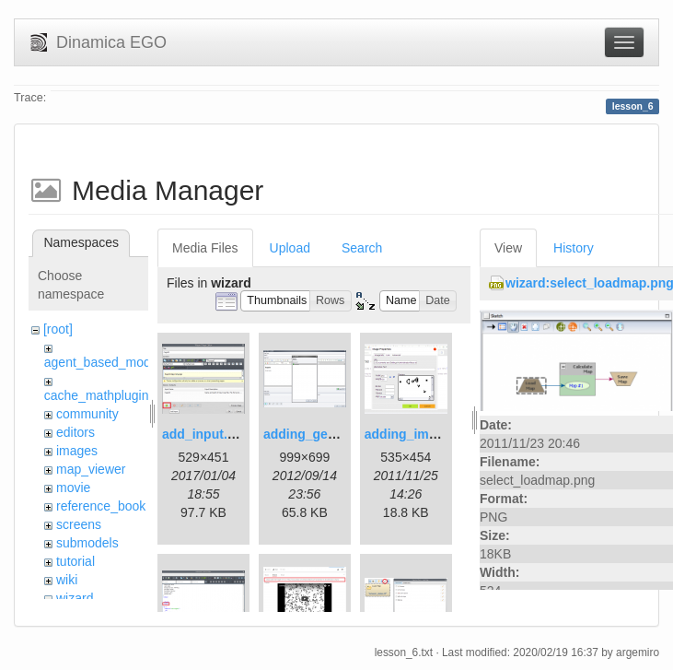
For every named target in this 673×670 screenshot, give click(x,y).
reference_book (100, 506)
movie (73, 487)
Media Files (205, 248)
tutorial (75, 561)
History (573, 248)
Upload (290, 248)
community (87, 413)
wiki (66, 579)
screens (78, 524)
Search (362, 248)
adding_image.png (422, 434)
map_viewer (90, 469)
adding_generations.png (338, 434)
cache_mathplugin (96, 395)
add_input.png (206, 434)
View (508, 248)
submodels (87, 542)
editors (75, 432)
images (77, 450)
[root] (58, 329)
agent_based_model (102, 362)
